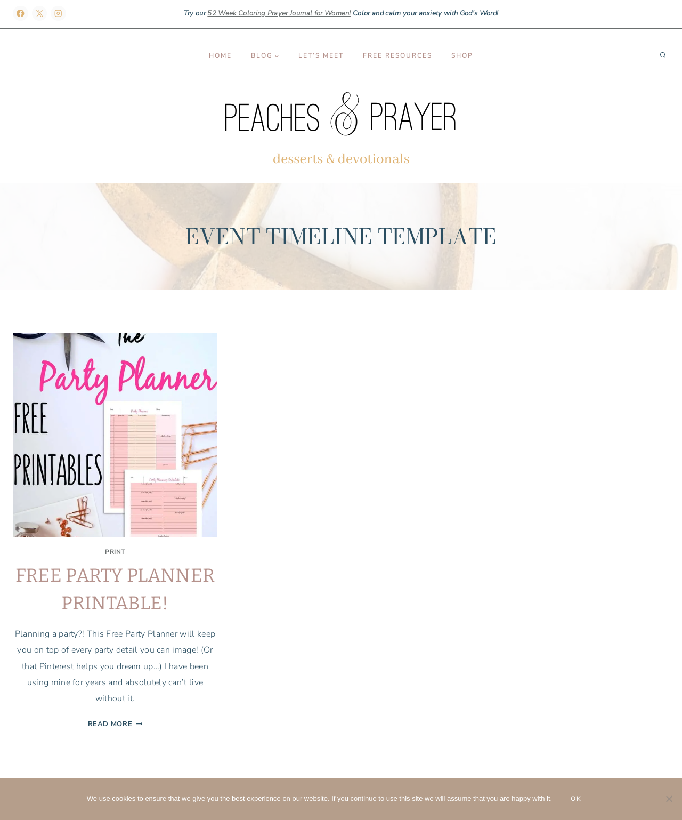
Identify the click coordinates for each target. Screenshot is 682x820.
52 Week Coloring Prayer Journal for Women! (279, 13)
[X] (39, 13)
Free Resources (397, 55)
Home (220, 55)
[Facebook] (20, 13)
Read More (115, 724)
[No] (668, 798)
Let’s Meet (321, 55)
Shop (462, 55)
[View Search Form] (662, 55)
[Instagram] (58, 13)
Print (115, 552)
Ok (576, 798)
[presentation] (115, 435)
